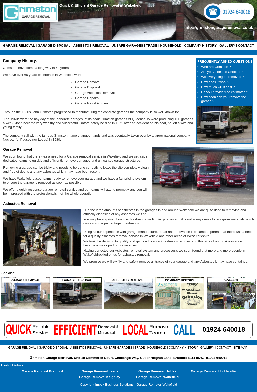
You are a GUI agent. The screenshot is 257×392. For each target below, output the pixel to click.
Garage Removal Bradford (42, 371)
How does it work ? (215, 82)
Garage (81, 87)
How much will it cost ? (218, 87)
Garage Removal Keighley (99, 377)
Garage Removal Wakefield (157, 377)
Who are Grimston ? (216, 67)
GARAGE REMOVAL (19, 45)
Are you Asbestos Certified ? (222, 72)
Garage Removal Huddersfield (215, 371)
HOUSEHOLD (170, 45)
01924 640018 (216, 358)
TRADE (151, 45)
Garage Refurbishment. (92, 103)
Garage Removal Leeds (99, 371)
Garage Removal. (88, 82)
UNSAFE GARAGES (127, 45)
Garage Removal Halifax (157, 371)
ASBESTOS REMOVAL (91, 45)
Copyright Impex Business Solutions (107, 384)
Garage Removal (17, 149)
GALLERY (227, 45)
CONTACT (246, 45)
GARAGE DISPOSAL (54, 45)
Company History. (20, 61)
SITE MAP (240, 347)
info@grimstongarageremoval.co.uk (219, 27)
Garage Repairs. (87, 98)
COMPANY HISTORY (200, 45)
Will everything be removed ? (222, 77)
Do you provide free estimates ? (224, 92)
